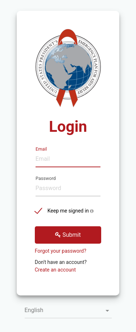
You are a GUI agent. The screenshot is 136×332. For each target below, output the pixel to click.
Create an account (55, 270)
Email (41, 148)
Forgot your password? (60, 251)
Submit (68, 234)
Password (46, 177)
